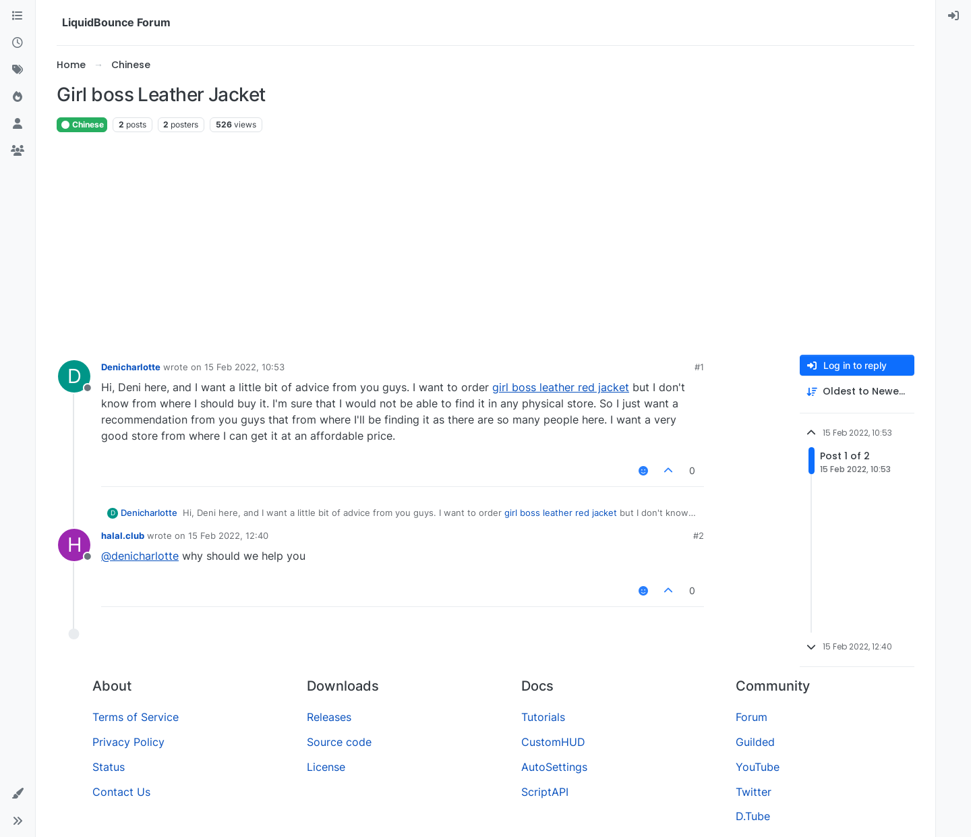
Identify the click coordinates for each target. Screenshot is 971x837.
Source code (339, 742)
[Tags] (17, 70)
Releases (329, 717)
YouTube (757, 767)
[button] (17, 794)
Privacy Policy (128, 742)
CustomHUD (553, 742)
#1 (699, 367)
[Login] (953, 16)
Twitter (753, 792)
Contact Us (121, 792)
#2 (698, 535)
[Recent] (17, 43)
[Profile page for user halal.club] (74, 545)
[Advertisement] (485, 244)
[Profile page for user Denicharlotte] (74, 376)
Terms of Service (135, 717)
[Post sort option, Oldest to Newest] (857, 391)
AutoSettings (554, 767)
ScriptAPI (544, 792)
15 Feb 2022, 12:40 (228, 535)
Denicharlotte (130, 367)
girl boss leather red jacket (560, 387)
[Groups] (17, 151)
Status (108, 767)
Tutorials (543, 717)
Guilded (755, 742)
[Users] (17, 124)
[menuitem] (953, 16)
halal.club (122, 535)
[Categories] (17, 16)
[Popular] (17, 97)
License (326, 767)
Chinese (82, 124)
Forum (751, 717)
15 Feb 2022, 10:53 (244, 367)
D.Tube (753, 816)
